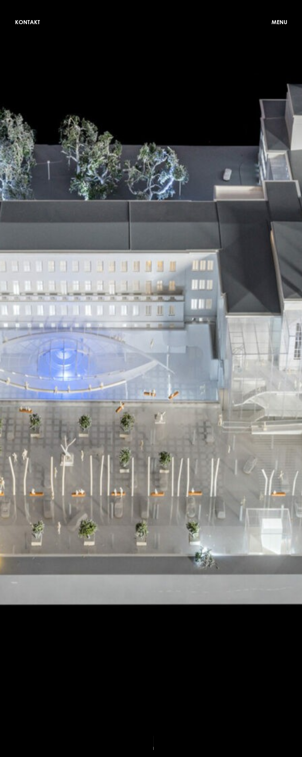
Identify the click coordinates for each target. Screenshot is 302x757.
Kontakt (27, 22)
